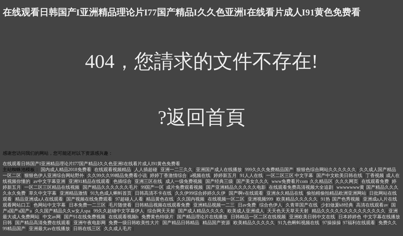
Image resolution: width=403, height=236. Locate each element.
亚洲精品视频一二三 (214, 205)
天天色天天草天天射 (288, 210)
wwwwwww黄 (350, 187)
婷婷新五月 (226, 175)
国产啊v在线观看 (247, 193)
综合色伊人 (271, 205)
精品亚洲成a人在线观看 (39, 199)
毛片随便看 (121, 205)
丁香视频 (375, 175)
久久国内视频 (191, 199)
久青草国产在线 (302, 205)
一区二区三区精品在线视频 (52, 187)
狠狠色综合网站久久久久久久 (326, 169)
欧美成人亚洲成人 (246, 210)
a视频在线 (201, 175)
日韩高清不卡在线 (154, 193)
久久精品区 (321, 181)
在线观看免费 (375, 181)
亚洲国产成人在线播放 (219, 169)
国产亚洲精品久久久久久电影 (236, 187)
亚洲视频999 (261, 199)
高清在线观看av (372, 205)
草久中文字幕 (43, 193)
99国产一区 (152, 187)
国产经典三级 (219, 181)
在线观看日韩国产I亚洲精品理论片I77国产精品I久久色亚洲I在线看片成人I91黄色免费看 (181, 12)
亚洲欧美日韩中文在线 (312, 216)
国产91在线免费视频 (85, 216)
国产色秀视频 (346, 199)
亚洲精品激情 (74, 193)
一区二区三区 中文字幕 (290, 175)
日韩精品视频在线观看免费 (163, 205)
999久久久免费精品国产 (270, 169)
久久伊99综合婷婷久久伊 (201, 193)
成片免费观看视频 (185, 187)
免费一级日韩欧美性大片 (134, 222)
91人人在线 (252, 175)
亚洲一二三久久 (177, 169)
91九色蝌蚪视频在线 (299, 222)
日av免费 (247, 205)
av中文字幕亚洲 (50, 181)
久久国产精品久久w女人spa (63, 210)
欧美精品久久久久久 (297, 199)
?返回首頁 (201, 117)
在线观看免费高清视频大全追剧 (301, 187)
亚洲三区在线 (149, 181)
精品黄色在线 (160, 199)
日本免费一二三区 (88, 205)
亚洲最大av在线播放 (50, 228)
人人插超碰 (146, 169)
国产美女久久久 (253, 181)
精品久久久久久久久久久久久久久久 (349, 210)
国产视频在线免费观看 (90, 199)
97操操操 (332, 222)
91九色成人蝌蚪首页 (111, 193)
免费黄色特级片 (158, 216)
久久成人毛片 (118, 228)
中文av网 (52, 216)
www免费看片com (290, 181)
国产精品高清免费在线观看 (43, 222)
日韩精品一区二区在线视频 (259, 216)
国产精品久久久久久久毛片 (111, 187)
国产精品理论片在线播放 (203, 216)
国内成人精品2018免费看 (67, 169)
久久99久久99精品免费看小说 (117, 175)
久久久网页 (347, 181)
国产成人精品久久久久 (201, 210)
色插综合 (123, 181)
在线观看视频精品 (113, 169)
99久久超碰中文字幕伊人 (119, 210)
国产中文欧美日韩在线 (340, 175)
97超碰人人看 (130, 199)
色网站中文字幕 (50, 205)
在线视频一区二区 (227, 199)
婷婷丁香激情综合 (169, 175)
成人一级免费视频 (184, 181)
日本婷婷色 (349, 216)
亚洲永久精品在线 (285, 193)
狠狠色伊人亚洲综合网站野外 (54, 175)
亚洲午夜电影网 (90, 222)
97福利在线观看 (359, 222)
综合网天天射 (161, 210)
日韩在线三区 (87, 228)
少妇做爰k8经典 (337, 205)
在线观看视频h (124, 216)
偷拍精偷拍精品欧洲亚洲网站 (337, 193)
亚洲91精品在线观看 (90, 181)
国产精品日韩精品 (181, 222)
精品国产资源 (216, 222)
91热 (325, 199)
